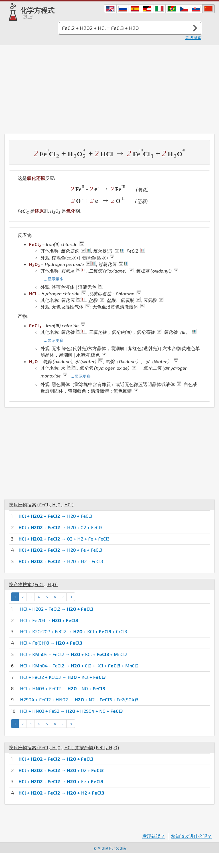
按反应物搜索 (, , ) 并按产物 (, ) (64, 747)
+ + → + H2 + (61, 792)
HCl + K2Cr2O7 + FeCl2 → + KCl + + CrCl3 (73, 631)
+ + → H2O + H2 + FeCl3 (61, 561)
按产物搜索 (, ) (33, 584)
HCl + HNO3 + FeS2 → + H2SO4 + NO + (71, 711)
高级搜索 (193, 37)
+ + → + (56, 758)
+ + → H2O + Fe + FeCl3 (60, 550)
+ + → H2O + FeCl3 (55, 516)
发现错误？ (153, 836)
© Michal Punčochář (110, 848)
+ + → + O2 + (61, 770)
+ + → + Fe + (61, 781)
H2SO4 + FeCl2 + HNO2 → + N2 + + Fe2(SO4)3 (79, 699)
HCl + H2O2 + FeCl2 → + (56, 609)
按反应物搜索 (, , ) (41, 504)
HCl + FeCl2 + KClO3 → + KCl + (63, 677)
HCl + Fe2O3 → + (49, 620)
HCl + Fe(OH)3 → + (51, 642)
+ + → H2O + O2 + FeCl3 (60, 527)
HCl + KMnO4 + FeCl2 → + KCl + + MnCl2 (73, 654)
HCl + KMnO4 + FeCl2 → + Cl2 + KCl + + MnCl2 (79, 665)
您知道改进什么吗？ (191, 836)
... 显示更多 (54, 279)
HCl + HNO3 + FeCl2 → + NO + (62, 688)
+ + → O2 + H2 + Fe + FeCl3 (64, 538)
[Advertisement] (109, 88)
